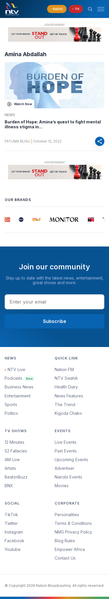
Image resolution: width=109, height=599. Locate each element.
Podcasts (20, 378)
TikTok (11, 514)
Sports (11, 404)
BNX (9, 485)
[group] (7, 219)
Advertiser (64, 468)
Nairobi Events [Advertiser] (68, 476)
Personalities (67, 514)
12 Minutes (14, 442)
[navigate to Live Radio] (57, 9)
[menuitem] (80, 477)
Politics (11, 413)
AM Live (12, 459)
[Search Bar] (90, 9)
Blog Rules (65, 540)
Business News (19, 386)
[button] (98, 9)
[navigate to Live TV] (76, 9)
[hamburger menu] (100, 9)
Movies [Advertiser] (62, 485)
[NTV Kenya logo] (12, 9)
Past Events (66, 450)
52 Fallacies (16, 450)
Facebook (14, 540)
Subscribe (54, 321)
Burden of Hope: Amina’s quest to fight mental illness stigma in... (53, 124)
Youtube (13, 549)
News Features (69, 395)
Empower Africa (70, 549)
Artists (10, 468)
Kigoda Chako (68, 413)
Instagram (14, 531)
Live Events (65, 442)
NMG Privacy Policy (73, 531)
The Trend (65, 404)
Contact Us (65, 558)
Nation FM (64, 369)
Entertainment (18, 395)
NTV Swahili (66, 378)
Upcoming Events (71, 459)
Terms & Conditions (73, 523)
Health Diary (66, 386)
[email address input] (54, 301)
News (10, 115)
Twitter (11, 523)
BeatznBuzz (16, 476)
